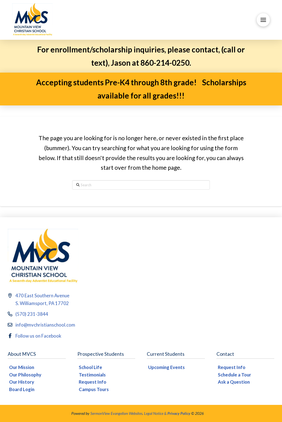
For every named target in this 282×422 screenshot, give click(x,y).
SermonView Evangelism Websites (116, 413)
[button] (263, 19)
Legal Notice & (167, 413)
